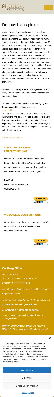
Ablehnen (27, 378)
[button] (49, 338)
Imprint (24, 393)
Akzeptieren (27, 370)
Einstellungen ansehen (27, 386)
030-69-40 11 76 (29, 278)
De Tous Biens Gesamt (12, 138)
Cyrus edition (8, 110)
